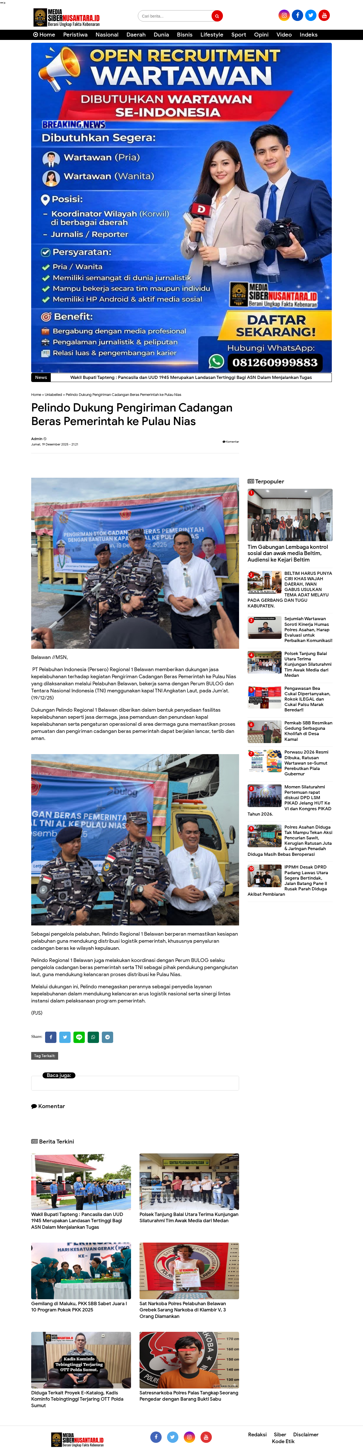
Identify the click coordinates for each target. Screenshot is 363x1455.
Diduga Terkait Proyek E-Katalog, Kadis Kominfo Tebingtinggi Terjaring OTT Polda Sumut (77, 1399)
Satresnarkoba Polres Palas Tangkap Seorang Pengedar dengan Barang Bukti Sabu (189, 1396)
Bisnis (185, 34)
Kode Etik (283, 1441)
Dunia (161, 34)
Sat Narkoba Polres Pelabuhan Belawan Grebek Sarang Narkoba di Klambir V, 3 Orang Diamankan (183, 1310)
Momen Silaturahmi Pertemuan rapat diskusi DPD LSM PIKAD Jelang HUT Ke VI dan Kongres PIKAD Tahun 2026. (290, 800)
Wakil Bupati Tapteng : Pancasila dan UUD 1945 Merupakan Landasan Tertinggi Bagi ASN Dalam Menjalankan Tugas (77, 1220)
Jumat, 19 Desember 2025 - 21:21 (54, 444)
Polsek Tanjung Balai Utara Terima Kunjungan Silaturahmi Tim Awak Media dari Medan (189, 1217)
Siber (280, 1434)
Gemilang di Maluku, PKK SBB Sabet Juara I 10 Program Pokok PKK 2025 (79, 1307)
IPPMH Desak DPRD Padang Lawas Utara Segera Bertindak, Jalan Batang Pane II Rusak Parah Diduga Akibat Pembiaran (288, 880)
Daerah (136, 34)
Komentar (231, 441)
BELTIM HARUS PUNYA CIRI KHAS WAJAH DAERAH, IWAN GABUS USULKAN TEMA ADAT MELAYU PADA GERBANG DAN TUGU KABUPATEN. (290, 590)
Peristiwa (75, 34)
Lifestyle (212, 34)
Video (284, 34)
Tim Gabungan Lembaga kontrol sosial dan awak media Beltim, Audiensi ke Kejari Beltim (288, 553)
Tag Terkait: (44, 1055)
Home (44, 34)
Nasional (107, 34)
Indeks (309, 34)
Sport (238, 34)
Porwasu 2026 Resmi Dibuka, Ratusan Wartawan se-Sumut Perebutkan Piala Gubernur (306, 763)
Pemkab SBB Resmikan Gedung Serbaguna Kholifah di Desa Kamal (308, 731)
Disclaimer (305, 1434)
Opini (261, 34)
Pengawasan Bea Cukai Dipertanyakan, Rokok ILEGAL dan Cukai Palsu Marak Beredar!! (307, 699)
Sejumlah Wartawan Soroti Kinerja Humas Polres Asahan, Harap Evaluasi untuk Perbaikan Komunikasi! (308, 629)
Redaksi (257, 1434)
